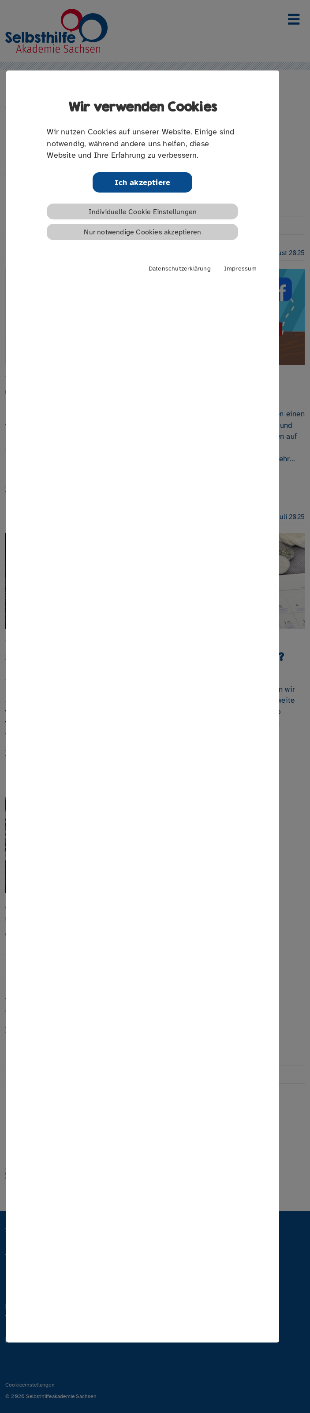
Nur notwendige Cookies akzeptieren (142, 232)
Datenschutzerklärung (180, 268)
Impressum (240, 268)
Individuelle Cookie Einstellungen (143, 212)
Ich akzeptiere (142, 182)
